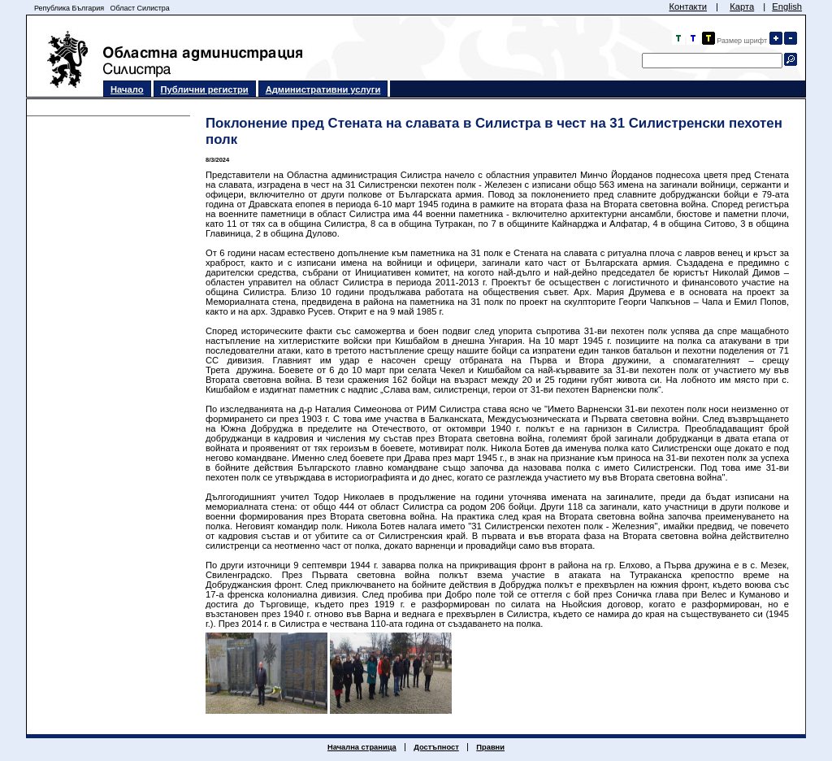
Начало (127, 89)
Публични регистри (205, 89)
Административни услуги (323, 89)
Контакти (688, 6)
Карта (742, 6)
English (787, 6)
